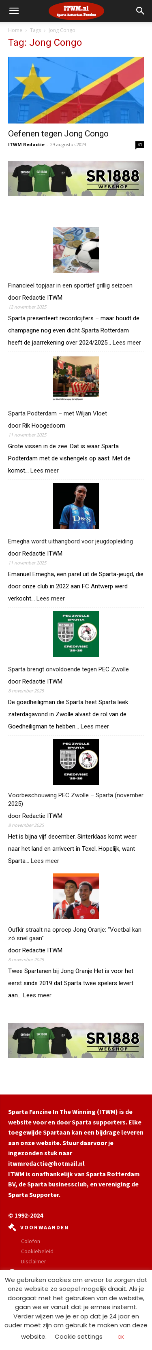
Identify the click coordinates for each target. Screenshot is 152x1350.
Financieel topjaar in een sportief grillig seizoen (70, 285)
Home (15, 30)
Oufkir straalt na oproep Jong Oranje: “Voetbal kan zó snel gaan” (74, 934)
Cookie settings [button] (79, 1336)
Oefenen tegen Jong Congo (58, 133)
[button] (140, 11)
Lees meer (127, 343)
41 (139, 144)
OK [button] (121, 1337)
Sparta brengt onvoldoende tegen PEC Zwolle (68, 669)
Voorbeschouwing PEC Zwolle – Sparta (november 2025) (75, 799)
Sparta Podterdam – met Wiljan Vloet (58, 413)
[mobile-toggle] (14, 11)
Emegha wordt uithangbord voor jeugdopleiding (70, 541)
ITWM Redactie (26, 144)
